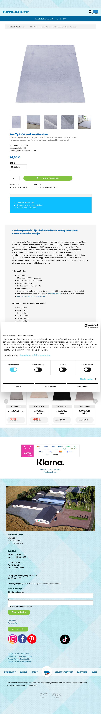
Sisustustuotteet (64, 672)
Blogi (94, 672)
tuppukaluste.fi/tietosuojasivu (35, 355)
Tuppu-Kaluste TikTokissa (18, 654)
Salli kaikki (82, 387)
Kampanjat (82, 672)
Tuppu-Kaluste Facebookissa (20, 659)
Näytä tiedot (86, 379)
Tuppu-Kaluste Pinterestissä (19, 662)
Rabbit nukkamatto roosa (39, 411)
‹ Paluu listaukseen (16, 27)
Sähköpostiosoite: (16, 592)
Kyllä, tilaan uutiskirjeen (21, 606)
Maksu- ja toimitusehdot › (50, 469)
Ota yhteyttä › (18, 629)
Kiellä (18, 387)
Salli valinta (50, 387)
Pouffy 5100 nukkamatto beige (84, 411)
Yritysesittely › (13, 623)
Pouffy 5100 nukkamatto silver (64, 27)
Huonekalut (10, 672)
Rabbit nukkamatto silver (16, 410)
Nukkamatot (43, 27)
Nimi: (10, 599)
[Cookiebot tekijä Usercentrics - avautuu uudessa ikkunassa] (86, 326)
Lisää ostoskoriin (48, 178)
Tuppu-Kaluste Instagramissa (20, 656)
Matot (32, 27)
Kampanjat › (12, 620)
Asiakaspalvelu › (50, 472)
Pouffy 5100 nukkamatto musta (61, 411)
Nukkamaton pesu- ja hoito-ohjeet (31, 296)
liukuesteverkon (54, 293)
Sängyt (23, 672)
